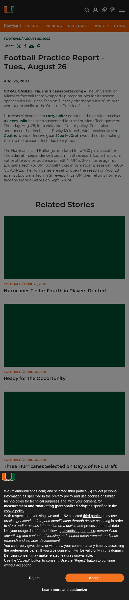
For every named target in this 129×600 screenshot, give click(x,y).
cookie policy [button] (14, 511)
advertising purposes (78, 531)
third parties (92, 516)
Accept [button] (95, 578)
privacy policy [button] (62, 496)
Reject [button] (34, 578)
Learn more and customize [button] (64, 590)
